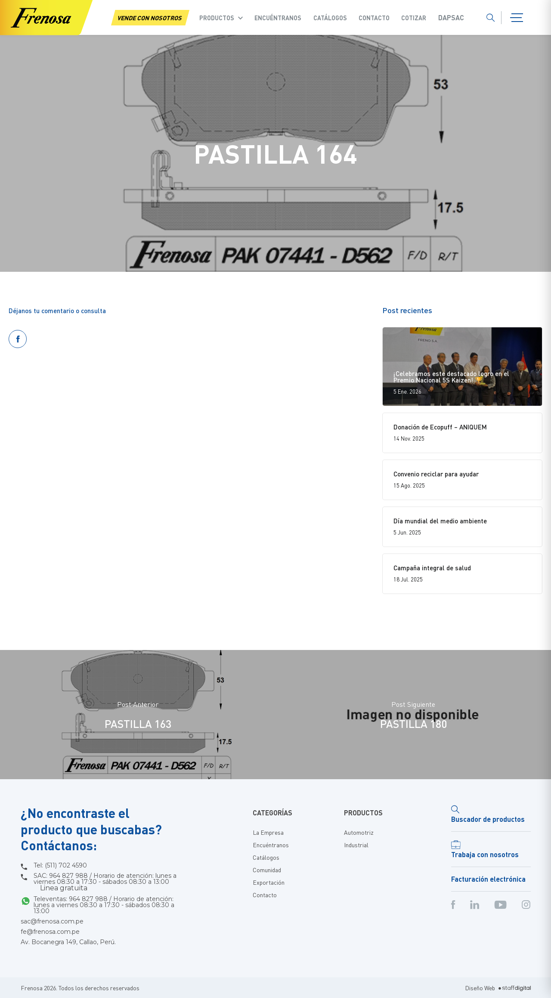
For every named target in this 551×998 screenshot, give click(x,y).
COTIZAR (413, 18)
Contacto (374, 18)
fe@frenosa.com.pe (50, 932)
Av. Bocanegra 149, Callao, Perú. (68, 942)
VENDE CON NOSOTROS (150, 18)
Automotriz (359, 832)
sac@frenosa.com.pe (52, 921)
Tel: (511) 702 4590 (60, 865)
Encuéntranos (277, 18)
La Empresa (268, 832)
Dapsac (451, 17)
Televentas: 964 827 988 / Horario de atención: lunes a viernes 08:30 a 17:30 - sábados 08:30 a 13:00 (104, 905)
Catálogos (330, 18)
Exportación (269, 882)
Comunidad (267, 870)
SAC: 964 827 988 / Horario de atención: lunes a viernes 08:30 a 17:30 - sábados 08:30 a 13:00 (105, 882)
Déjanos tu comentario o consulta (57, 310)
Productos (216, 18)
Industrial (356, 845)
